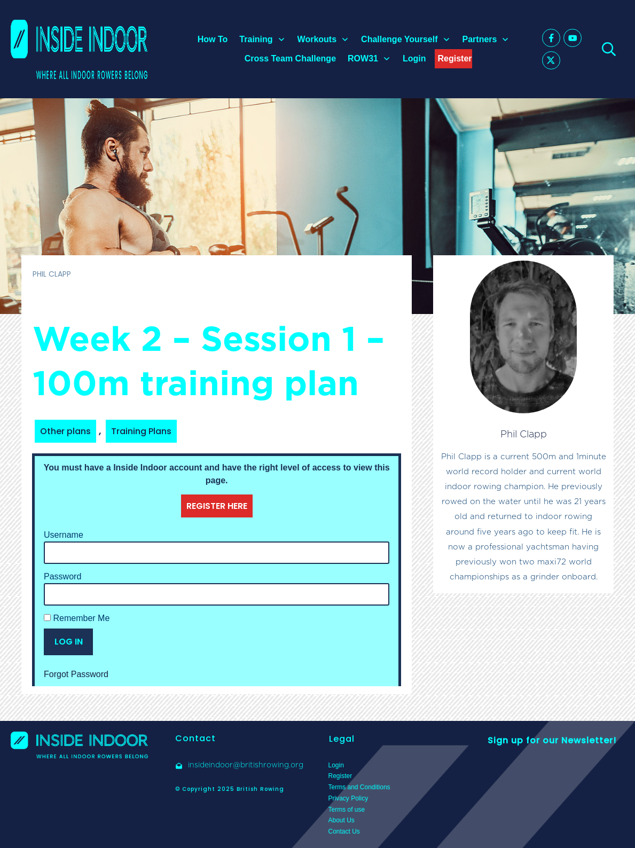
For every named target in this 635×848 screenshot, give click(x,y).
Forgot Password (76, 674)
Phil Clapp (523, 433)
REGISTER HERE (216, 506)
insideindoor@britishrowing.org (245, 764)
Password (62, 576)
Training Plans (141, 431)
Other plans (65, 431)
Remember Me (76, 618)
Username (63, 534)
